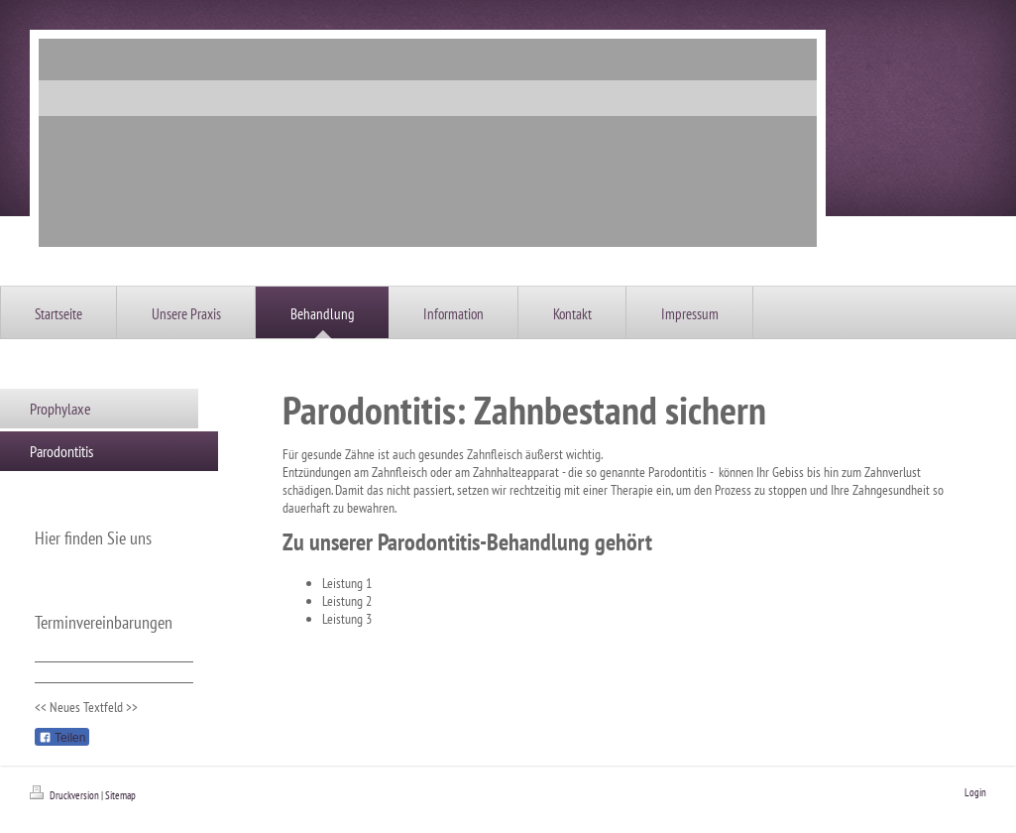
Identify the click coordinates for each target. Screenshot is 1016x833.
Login (975, 792)
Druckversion (65, 795)
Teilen (62, 738)
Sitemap (120, 795)
